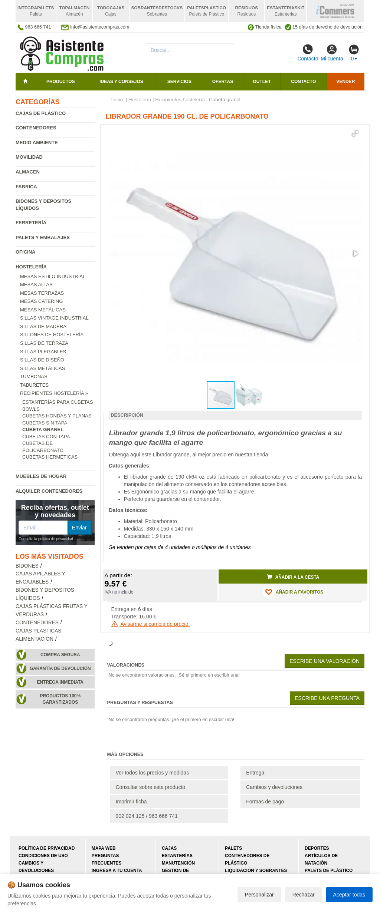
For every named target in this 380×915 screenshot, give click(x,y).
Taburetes (34, 385)
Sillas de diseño (42, 360)
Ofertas (222, 81)
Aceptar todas (349, 895)
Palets (233, 848)
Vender (345, 81)
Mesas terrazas (42, 293)
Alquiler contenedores (49, 491)
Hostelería (31, 267)
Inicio (117, 99)
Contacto (307, 53)
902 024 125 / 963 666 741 (147, 816)
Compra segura (60, 654)
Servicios (179, 81)
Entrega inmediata (60, 682)
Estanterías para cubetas (57, 402)
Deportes (317, 848)
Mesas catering (41, 301)
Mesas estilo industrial (52, 276)
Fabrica (26, 186)
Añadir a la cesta (293, 577)
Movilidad (29, 157)
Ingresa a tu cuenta (117, 870)
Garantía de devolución (60, 668)
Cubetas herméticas (50, 457)
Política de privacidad (47, 848)
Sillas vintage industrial (54, 318)
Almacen (28, 172)
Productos (60, 81)
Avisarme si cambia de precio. (150, 624)
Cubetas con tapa (46, 436)
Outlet (262, 81)
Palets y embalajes (43, 237)
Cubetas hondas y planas (56, 416)
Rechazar (303, 895)
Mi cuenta (332, 53)
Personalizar (259, 895)
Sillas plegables (43, 351)
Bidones (27, 566)
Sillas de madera (43, 326)
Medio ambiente (37, 142)
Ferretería (31, 222)
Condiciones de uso (43, 855)
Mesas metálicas (43, 310)
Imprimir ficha (131, 802)
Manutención (178, 863)
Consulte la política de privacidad (46, 539)
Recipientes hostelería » (54, 393)
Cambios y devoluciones (274, 787)
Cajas (169, 848)
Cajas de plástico (41, 113)
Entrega (255, 773)
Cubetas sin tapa (44, 423)
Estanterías (177, 855)
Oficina (25, 252)
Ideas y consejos (121, 81)
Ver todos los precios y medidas (152, 773)
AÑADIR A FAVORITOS (293, 592)
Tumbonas (34, 376)
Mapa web (104, 848)
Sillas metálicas (42, 368)
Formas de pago (265, 802)
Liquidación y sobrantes (256, 870)
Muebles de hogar (41, 476)
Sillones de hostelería (51, 334)
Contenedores (36, 128)
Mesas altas (36, 284)
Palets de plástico (329, 870)
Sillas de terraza (44, 343)
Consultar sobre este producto (151, 787)
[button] (355, 133)
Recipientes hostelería (180, 99)
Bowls (31, 409)
